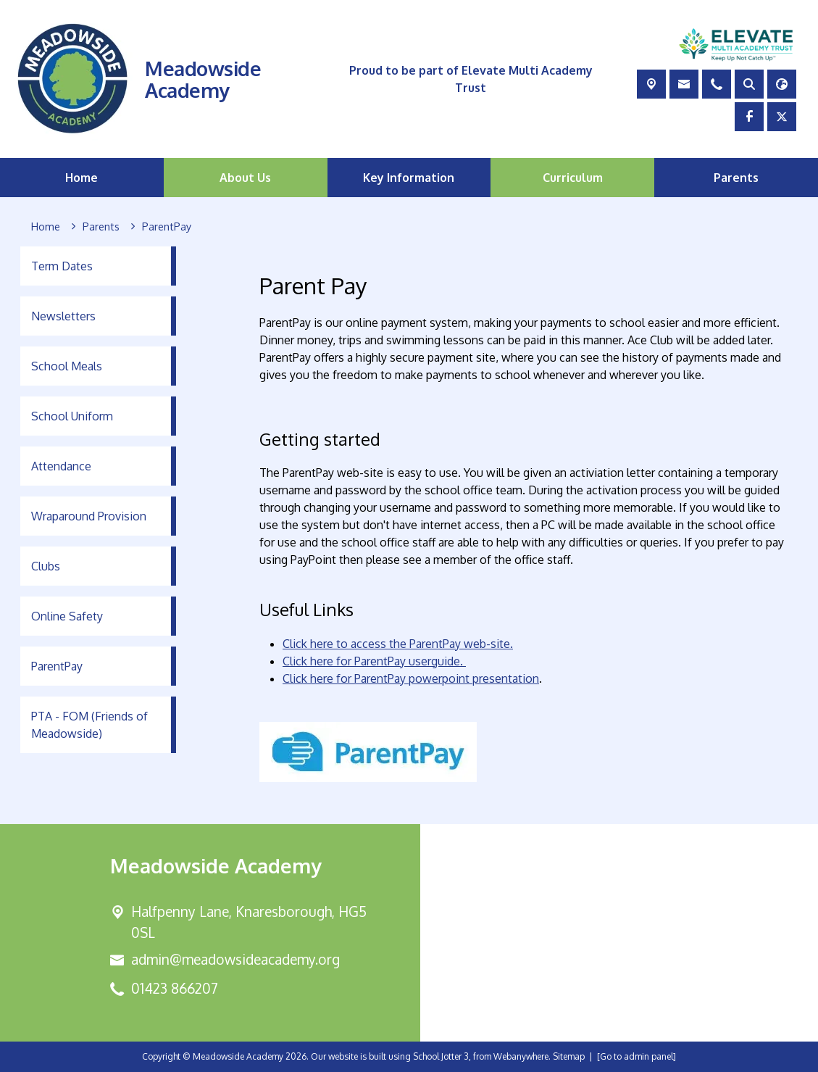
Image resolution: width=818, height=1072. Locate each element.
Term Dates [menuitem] (62, 266)
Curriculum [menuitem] (573, 177)
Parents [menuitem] (736, 177)
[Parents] (101, 227)
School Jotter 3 (441, 1056)
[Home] (45, 227)
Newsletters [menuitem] (63, 316)
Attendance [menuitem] (61, 466)
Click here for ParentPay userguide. (374, 661)
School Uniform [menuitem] (72, 416)
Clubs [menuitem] (45, 566)
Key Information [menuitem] (408, 177)
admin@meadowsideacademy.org (235, 959)
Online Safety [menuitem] (67, 616)
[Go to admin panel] (636, 1056)
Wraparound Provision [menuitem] (88, 516)
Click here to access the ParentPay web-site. (398, 643)
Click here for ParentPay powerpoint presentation (411, 678)
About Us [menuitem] (245, 177)
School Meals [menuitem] (66, 366)
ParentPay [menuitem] (57, 666)
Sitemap (569, 1056)
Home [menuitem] (81, 177)
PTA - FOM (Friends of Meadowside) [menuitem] (89, 725)
